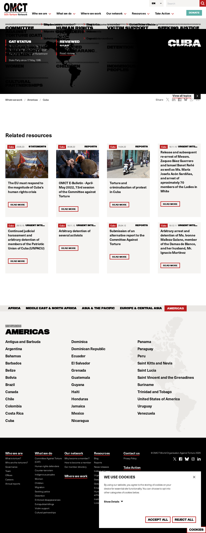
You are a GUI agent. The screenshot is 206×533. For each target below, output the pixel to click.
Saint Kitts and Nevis (155, 363)
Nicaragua (80, 420)
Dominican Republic (88, 349)
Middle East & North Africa (51, 308)
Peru (142, 356)
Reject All (184, 519)
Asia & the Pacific (98, 308)
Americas (175, 308)
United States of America (159, 399)
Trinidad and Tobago (155, 391)
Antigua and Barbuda (22, 341)
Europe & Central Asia (141, 308)
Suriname (146, 384)
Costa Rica (14, 413)
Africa (14, 308)
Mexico (77, 413)
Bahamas (13, 356)
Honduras (79, 399)
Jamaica (78, 406)
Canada (11, 391)
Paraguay (145, 349)
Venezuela (146, 413)
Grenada (78, 370)
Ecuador (78, 356)
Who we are (14, 453)
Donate (194, 12)
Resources (102, 453)
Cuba (11, 146)
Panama (144, 341)
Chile (9, 399)
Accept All (158, 519)
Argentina (13, 349)
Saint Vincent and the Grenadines (166, 377)
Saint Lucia (147, 370)
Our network (73, 453)
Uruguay (145, 406)
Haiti (75, 391)
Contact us (132, 453)
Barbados (13, 363)
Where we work (75, 476)
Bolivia (10, 377)
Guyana (77, 384)
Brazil (10, 384)
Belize (10, 370)
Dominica (79, 341)
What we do (43, 453)
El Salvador (80, 363)
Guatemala (80, 377)
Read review (67, 53)
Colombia (13, 406)
